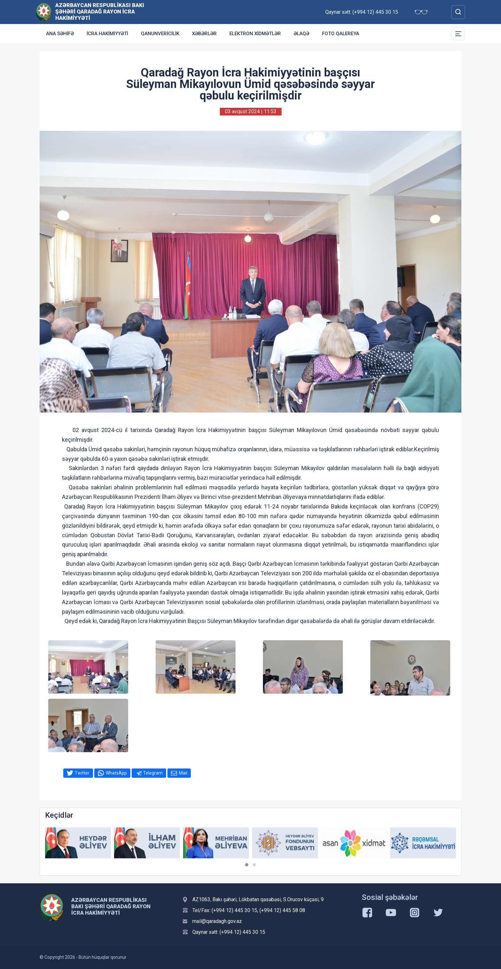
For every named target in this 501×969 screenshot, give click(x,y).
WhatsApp (116, 773)
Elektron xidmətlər (255, 33)
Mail (183, 773)
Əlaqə (301, 33)
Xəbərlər (204, 33)
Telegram (153, 773)
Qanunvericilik (160, 33)
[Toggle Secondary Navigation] (458, 34)
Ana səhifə (60, 33)
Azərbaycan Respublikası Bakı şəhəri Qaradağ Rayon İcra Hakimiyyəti (99, 11)
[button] (246, 865)
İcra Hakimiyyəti (107, 33)
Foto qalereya (340, 33)
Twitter (82, 773)
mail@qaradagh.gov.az (217, 921)
